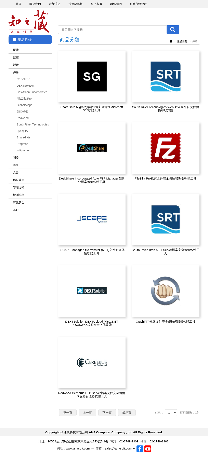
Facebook (139, 448)
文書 (16, 172)
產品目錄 (182, 41)
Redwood (23, 118)
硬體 (16, 49)
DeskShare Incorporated (32, 92)
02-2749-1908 (159, 441)
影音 (16, 64)
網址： (61, 448)
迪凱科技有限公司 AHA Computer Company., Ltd (29, 21)
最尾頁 (126, 412)
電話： (114, 441)
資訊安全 (18, 202)
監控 (16, 57)
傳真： (145, 441)
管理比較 (18, 187)
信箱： (100, 448)
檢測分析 (18, 195)
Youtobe (147, 448)
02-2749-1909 (128, 441)
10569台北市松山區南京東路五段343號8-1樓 (78, 441)
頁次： (159, 412)
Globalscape (24, 105)
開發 (16, 157)
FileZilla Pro (24, 98)
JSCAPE (22, 111)
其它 (16, 209)
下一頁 (107, 412)
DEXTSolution (26, 85)
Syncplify (22, 131)
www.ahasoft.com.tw (80, 448)
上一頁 (87, 412)
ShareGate (23, 137)
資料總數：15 (189, 412)
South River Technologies (33, 124)
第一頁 (67, 412)
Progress (22, 144)
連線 (16, 165)
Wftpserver (23, 150)
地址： (43, 441)
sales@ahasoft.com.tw (120, 448)
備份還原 (18, 180)
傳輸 (16, 72)
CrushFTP (23, 79)
